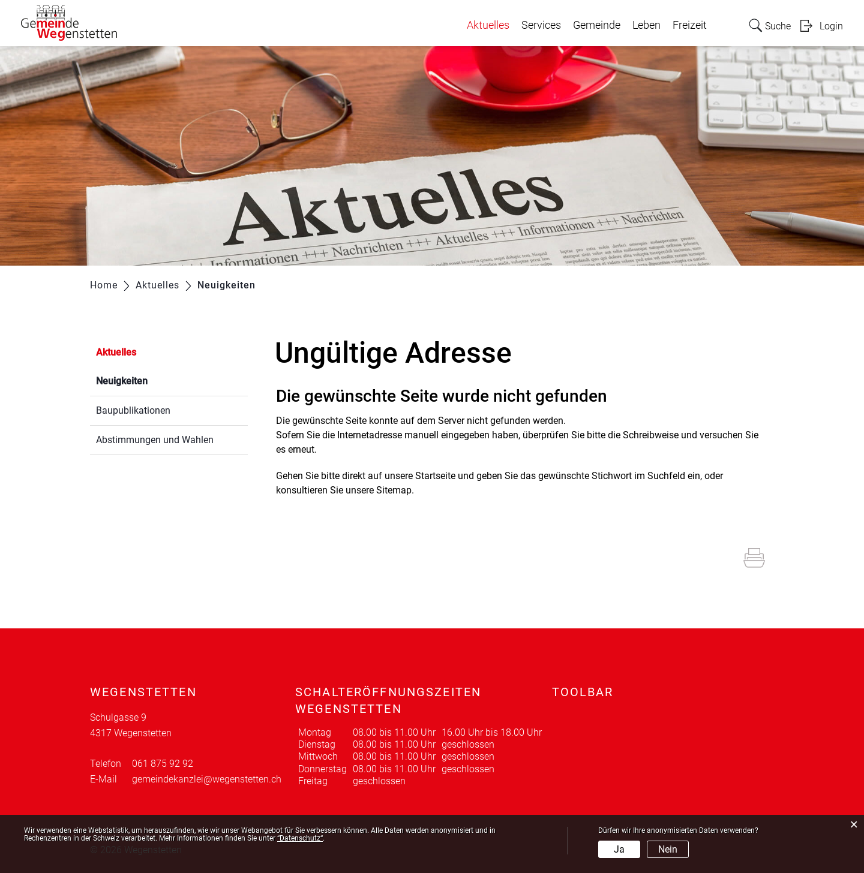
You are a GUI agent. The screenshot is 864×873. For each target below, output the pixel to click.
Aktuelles (488, 25)
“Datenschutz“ (300, 838)
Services (541, 25)
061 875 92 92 (162, 763)
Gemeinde (596, 25)
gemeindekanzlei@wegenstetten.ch (206, 779)
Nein (667, 849)
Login (831, 26)
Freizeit (690, 25)
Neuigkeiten (150, 380)
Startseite (435, 475)
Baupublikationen (133, 410)
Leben (646, 25)
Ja (619, 849)
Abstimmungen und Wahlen (155, 439)
